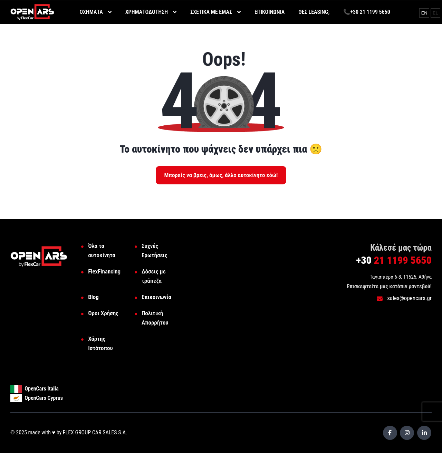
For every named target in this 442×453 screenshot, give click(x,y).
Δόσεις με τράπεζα (154, 276)
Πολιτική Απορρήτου (155, 318)
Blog (93, 296)
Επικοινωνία (156, 296)
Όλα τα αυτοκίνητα (101, 250)
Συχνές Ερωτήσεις (154, 250)
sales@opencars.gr (404, 298)
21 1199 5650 (394, 260)
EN (425, 12)
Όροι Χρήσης (103, 313)
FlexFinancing (104, 271)
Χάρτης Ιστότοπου (100, 343)
